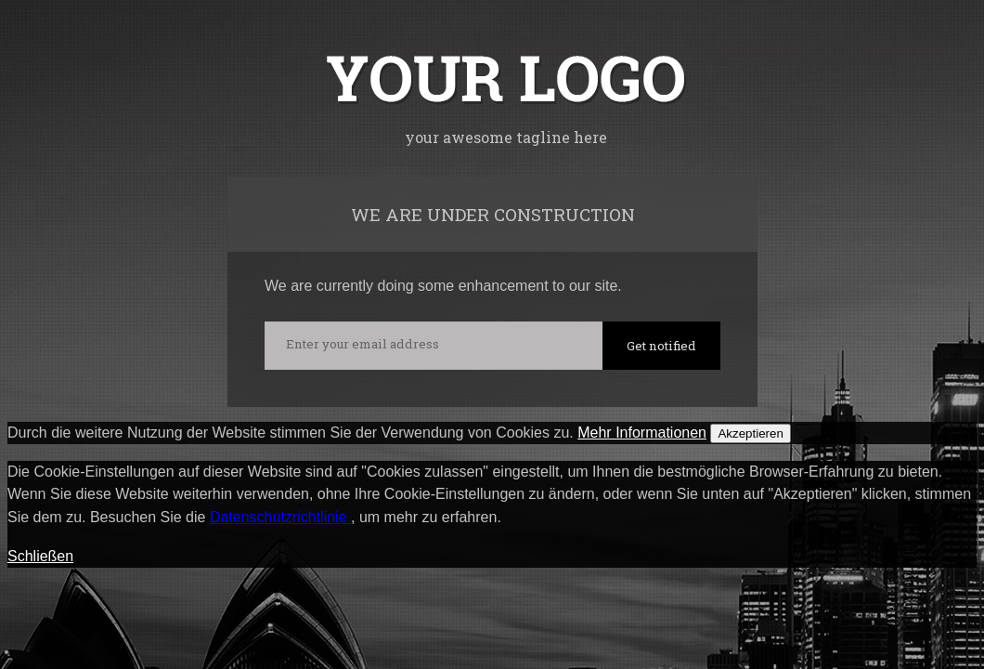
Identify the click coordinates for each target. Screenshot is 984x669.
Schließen (40, 556)
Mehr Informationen (641, 432)
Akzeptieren (750, 433)
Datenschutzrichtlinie (280, 517)
